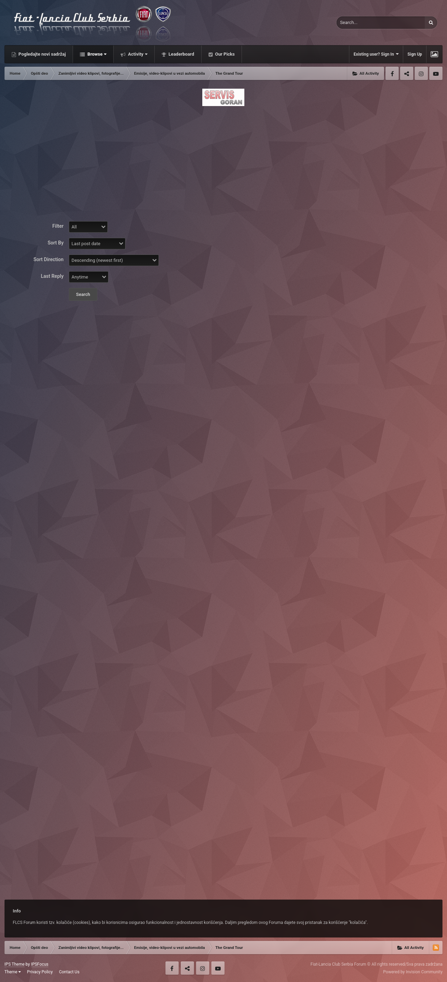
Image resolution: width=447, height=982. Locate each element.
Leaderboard (181, 54)
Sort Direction (48, 259)
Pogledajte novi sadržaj (41, 54)
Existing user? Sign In (376, 54)
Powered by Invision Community (412, 971)
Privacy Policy (40, 971)
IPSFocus (39, 964)
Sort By (56, 243)
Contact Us (69, 971)
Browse (96, 54)
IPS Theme (15, 964)
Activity (137, 54)
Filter (58, 226)
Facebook (392, 73)
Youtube (435, 73)
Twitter (406, 73)
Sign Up (414, 54)
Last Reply (52, 276)
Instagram (421, 73)
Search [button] (83, 294)
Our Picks (224, 54)
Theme (13, 971)
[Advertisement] (223, 159)
